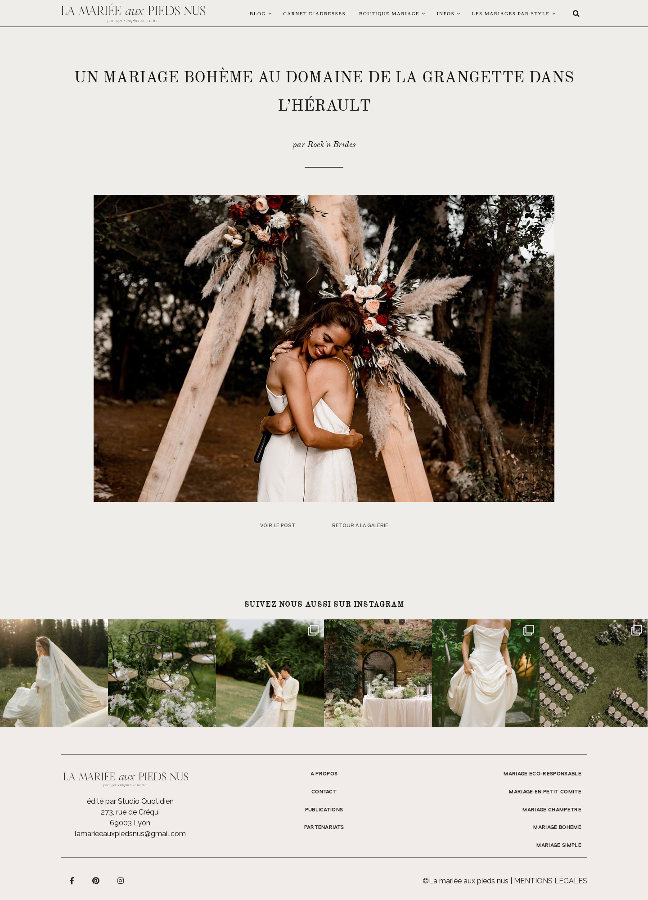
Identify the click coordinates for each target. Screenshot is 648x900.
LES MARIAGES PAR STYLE (511, 13)
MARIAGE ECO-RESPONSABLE (542, 774)
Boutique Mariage (389, 13)
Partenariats (324, 827)
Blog (258, 13)
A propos (324, 774)
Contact (324, 792)
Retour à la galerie (360, 525)
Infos (445, 13)
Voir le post (277, 525)
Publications (324, 810)
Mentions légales (550, 881)
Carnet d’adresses (314, 13)
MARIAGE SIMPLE (558, 845)
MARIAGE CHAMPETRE (551, 810)
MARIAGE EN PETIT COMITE (545, 792)
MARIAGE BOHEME (557, 827)
